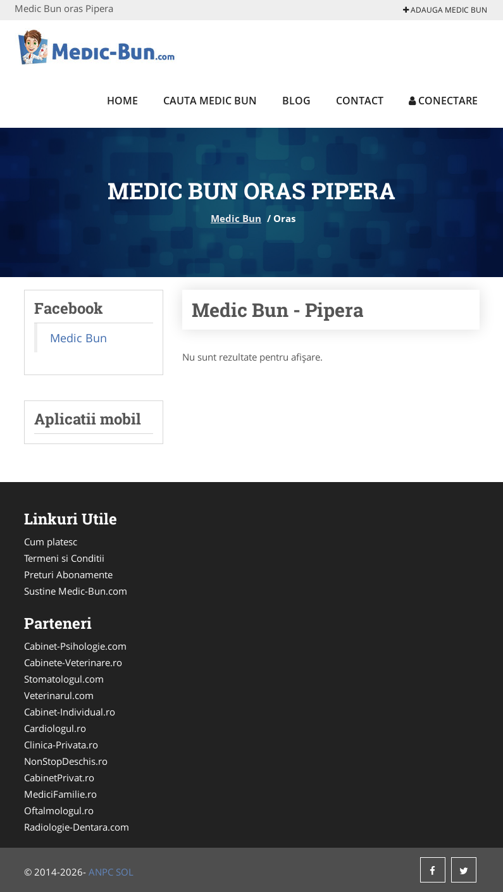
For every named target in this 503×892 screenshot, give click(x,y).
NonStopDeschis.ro (66, 761)
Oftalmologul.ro (59, 810)
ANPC (101, 871)
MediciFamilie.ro (60, 794)
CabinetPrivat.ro (59, 777)
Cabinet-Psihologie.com (75, 646)
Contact (359, 101)
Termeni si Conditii (64, 558)
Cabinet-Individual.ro (69, 711)
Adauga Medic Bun (445, 9)
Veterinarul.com (59, 695)
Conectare (443, 101)
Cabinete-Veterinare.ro (73, 662)
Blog (296, 101)
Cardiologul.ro (55, 728)
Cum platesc (50, 541)
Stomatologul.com (64, 678)
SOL (125, 871)
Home (122, 101)
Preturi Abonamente (68, 574)
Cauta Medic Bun (210, 101)
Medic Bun (236, 218)
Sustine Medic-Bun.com (75, 591)
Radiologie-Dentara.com (76, 827)
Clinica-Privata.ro (61, 744)
